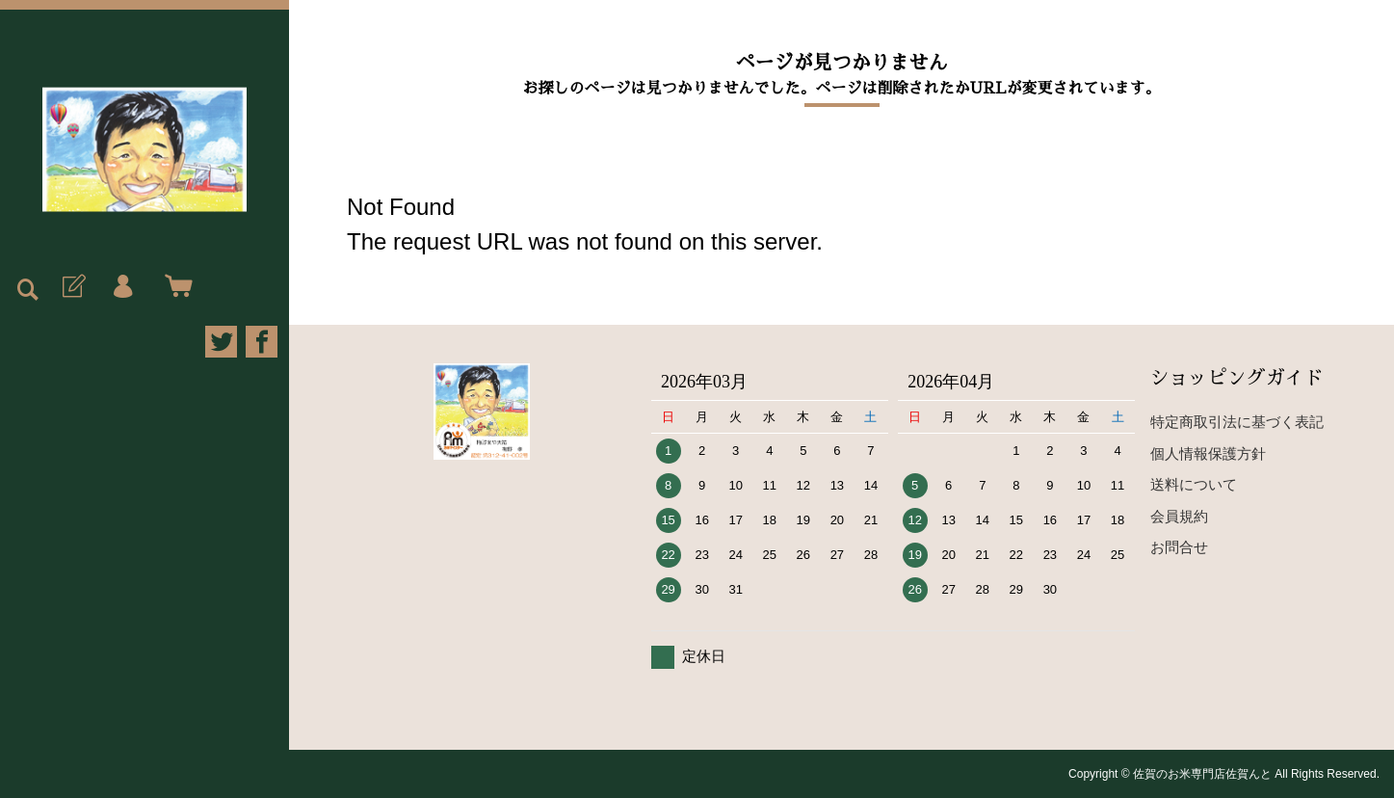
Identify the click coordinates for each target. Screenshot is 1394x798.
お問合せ (1179, 547)
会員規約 (1179, 516)
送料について (1193, 484)
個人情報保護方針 (1208, 453)
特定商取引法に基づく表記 (1237, 421)
